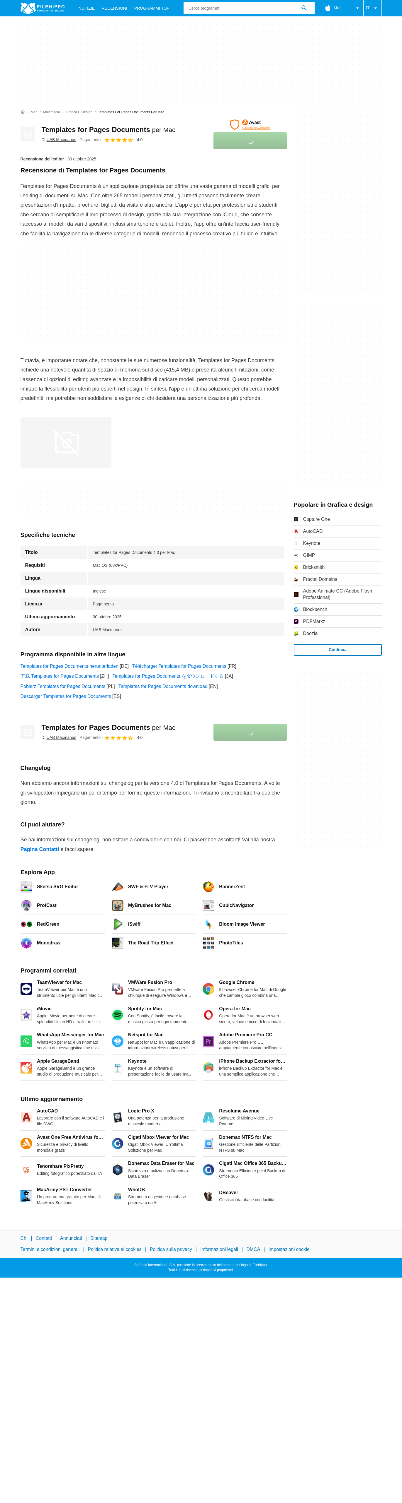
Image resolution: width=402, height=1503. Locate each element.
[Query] (249, 8)
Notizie (87, 8)
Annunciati (71, 1238)
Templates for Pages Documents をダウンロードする (168, 676)
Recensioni (114, 8)
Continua (338, 649)
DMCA (253, 1249)
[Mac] (34, 112)
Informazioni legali (219, 1249)
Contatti (44, 1238)
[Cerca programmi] (304, 8)
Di (59, 139)
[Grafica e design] (79, 112)
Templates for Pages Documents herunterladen (69, 666)
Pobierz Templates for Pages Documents (63, 686)
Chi (24, 1238)
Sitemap (99, 1238)
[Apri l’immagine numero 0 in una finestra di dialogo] (66, 442)
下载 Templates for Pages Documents (60, 676)
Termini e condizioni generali (50, 1249)
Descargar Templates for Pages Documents (66, 696)
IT (372, 8)
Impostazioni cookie (289, 1249)
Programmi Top (151, 8)
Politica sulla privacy (171, 1249)
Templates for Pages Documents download (163, 686)
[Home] (23, 112)
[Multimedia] (51, 112)
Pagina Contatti (40, 849)
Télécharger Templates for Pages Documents (179, 666)
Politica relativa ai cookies (115, 1249)
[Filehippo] (43, 8)
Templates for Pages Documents (108, 129)
